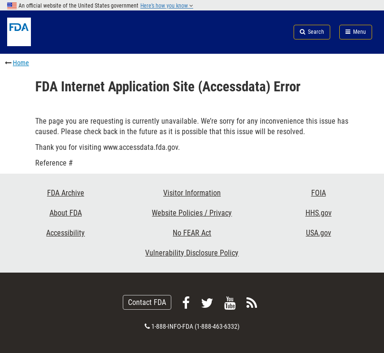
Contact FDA (147, 302)
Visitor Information (192, 192)
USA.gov (318, 232)
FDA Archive (65, 192)
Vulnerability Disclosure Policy (191, 252)
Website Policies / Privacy (192, 212)
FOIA (318, 192)
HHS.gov (318, 212)
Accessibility (65, 232)
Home (21, 63)
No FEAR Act (192, 232)
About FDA (65, 212)
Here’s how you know (166, 5)
